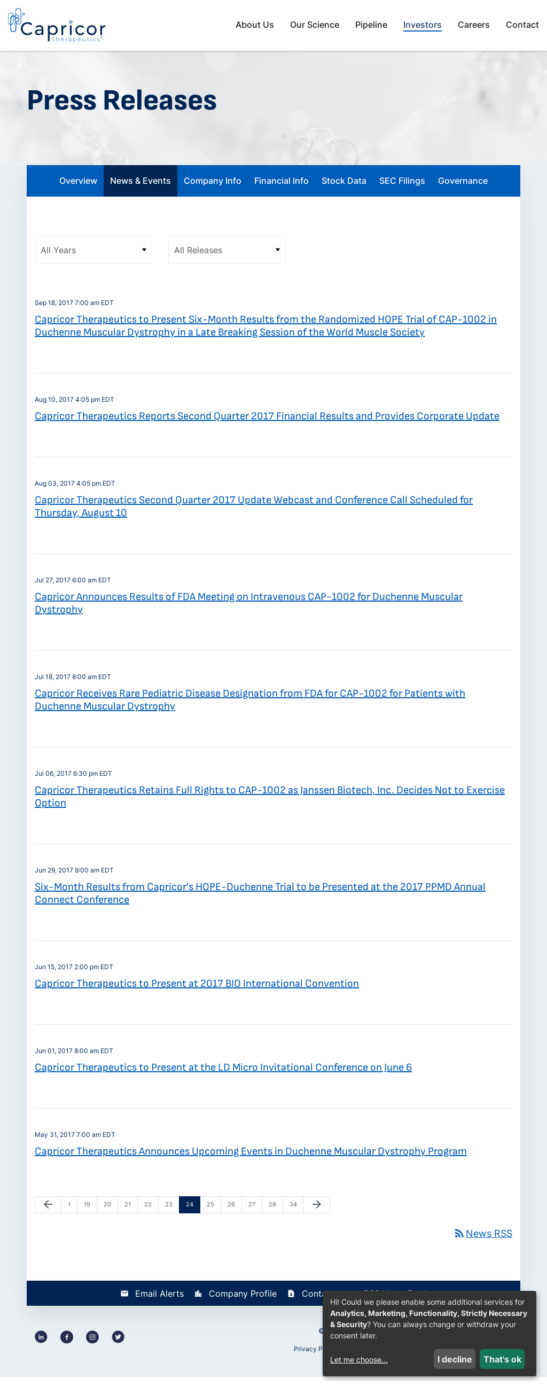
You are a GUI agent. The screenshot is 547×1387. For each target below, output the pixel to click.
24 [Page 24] (192, 1217)
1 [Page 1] (72, 1217)
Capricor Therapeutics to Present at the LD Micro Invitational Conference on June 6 (223, 1078)
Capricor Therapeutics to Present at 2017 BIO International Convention (197, 994)
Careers (474, 24)
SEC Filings (402, 191)
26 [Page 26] (234, 1217)
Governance (463, 191)
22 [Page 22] (151, 1217)
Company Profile (243, 1303)
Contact (522, 24)
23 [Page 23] (171, 1217)
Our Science (314, 24)
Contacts (320, 1303)
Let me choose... (359, 1359)
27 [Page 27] (255, 1217)
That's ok (502, 1359)
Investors (422, 24)
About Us (255, 24)
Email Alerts (159, 1303)
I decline (454, 1359)
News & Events (140, 191)
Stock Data (344, 191)
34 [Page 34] (296, 1217)
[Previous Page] (48, 1215)
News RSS (482, 1243)
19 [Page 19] (90, 1217)
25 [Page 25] (213, 1217)
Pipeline (371, 24)
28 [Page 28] (275, 1217)
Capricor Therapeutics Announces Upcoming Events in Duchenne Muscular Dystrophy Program (251, 1162)
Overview (78, 191)
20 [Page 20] (110, 1217)
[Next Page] (316, 1215)
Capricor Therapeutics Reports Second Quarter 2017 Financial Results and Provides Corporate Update (267, 426)
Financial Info (281, 191)
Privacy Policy (315, 1359)
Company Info (212, 191)
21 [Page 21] (131, 1217)
